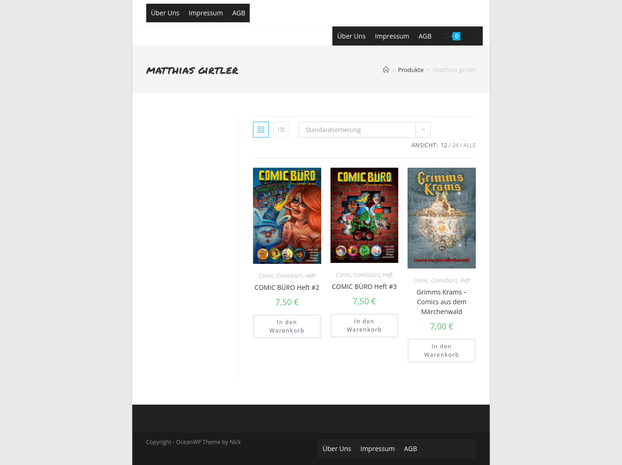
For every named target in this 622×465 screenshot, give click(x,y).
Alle (469, 145)
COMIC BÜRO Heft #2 (286, 287)
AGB (238, 12)
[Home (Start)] (386, 69)
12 (444, 145)
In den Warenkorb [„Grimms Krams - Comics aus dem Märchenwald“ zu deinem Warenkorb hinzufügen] (442, 350)
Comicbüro (289, 276)
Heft (310, 276)
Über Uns (165, 12)
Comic (266, 276)
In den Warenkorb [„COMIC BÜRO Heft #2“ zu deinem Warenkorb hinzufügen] (287, 326)
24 (455, 145)
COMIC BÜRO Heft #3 (364, 286)
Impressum (205, 12)
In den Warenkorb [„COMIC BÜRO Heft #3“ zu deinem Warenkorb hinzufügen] (364, 325)
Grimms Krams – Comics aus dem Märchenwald (442, 302)
